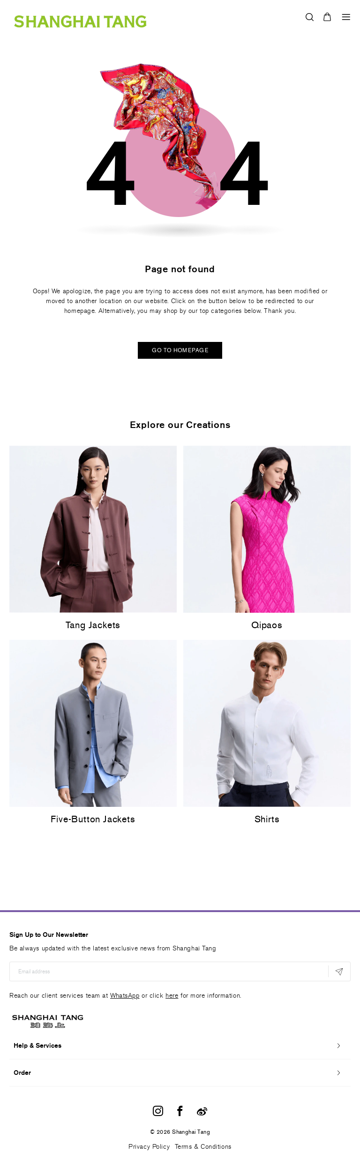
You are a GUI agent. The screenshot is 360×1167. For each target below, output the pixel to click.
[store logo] (80, 17)
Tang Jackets (93, 625)
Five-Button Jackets (93, 819)
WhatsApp (124, 996)
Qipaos (267, 625)
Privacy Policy (149, 1147)
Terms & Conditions (203, 1147)
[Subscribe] (339, 971)
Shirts (267, 819)
